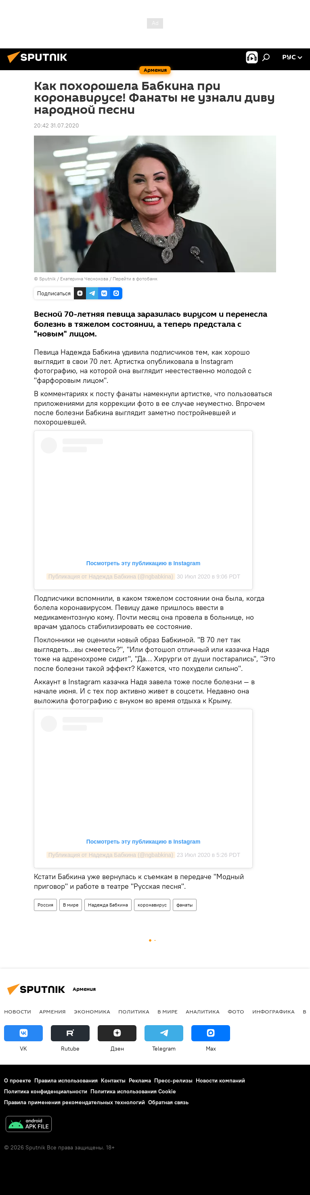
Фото (236, 1011)
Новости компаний (220, 1080)
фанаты (184, 905)
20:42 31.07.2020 (56, 125)
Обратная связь (168, 1102)
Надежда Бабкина (108, 905)
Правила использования (66, 1080)
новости (17, 1011)
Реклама (140, 1080)
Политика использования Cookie (133, 1091)
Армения (52, 1011)
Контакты (113, 1080)
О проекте (17, 1080)
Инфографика (273, 1011)
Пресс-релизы (173, 1080)
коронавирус (152, 905)
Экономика (92, 1011)
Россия (45, 905)
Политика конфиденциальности (45, 1091)
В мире (70, 905)
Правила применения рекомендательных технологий (74, 1102)
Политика (133, 1011)
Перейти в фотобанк (135, 279)
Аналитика (203, 1011)
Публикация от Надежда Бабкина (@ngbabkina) (110, 576)
